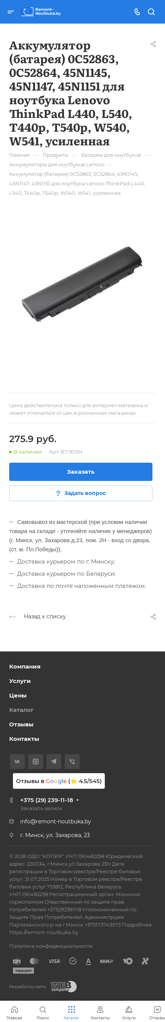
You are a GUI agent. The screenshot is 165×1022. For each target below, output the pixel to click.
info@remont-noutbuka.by (55, 821)
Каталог (21, 709)
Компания (24, 666)
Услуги (20, 681)
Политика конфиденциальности (51, 946)
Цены (18, 695)
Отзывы (21, 724)
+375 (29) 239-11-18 (46, 800)
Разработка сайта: (27, 986)
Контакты (24, 738)
